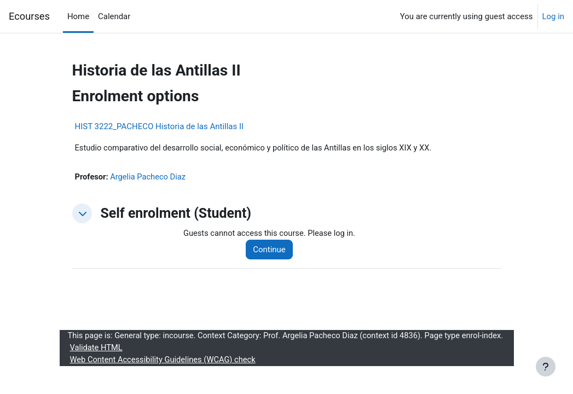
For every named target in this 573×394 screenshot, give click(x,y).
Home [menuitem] (78, 16)
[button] (82, 214)
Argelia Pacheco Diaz (149, 177)
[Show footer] (545, 366)
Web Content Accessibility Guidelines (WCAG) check (164, 374)
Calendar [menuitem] (114, 16)
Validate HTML (97, 361)
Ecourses (29, 16)
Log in (553, 16)
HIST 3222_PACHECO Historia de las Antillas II (159, 126)
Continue (270, 250)
